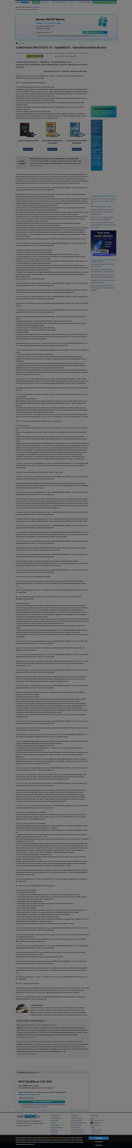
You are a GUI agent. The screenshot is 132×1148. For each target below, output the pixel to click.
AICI (78, 1142)
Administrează (99, 1141)
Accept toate (98, 1138)
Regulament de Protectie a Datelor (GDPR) (52, 1137)
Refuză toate (98, 1145)
